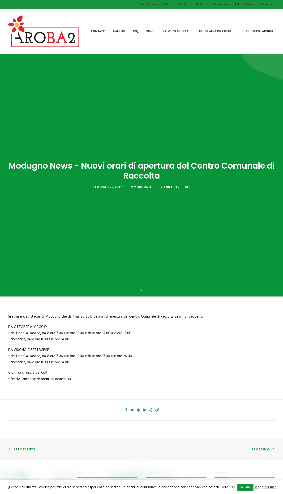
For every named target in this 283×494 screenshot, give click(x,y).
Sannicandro (148, 4)
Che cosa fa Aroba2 (92, 441)
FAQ (217, 441)
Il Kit (80, 459)
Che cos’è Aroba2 (90, 432)
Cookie (219, 467)
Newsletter (223, 450)
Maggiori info (265, 487)
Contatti (98, 31)
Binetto (201, 4)
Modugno (267, 4)
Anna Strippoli (176, 167)
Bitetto (184, 4)
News (150, 31)
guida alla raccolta (217, 31)
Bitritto (168, 4)
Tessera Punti (87, 467)
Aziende (220, 432)
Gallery (119, 31)
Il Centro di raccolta (92, 476)
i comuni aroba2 (176, 31)
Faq (135, 31)
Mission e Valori (89, 450)
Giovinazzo (221, 4)
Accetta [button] (245, 487)
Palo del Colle (245, 4)
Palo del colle (156, 441)
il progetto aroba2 (259, 31)
